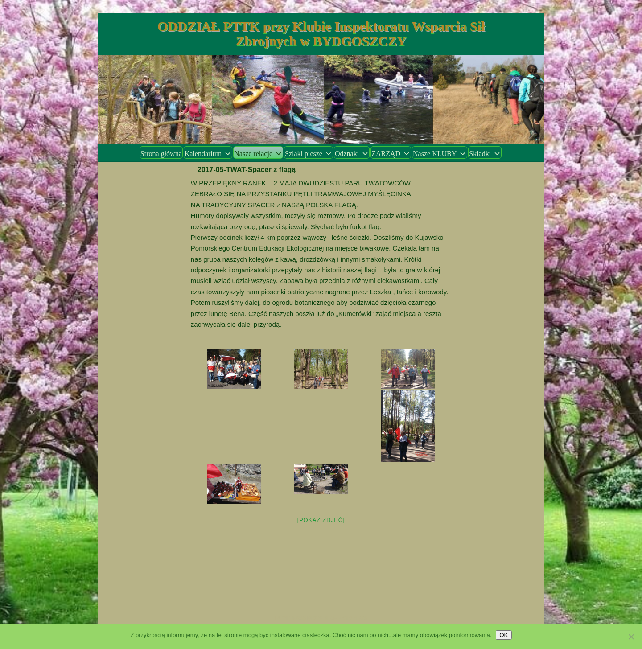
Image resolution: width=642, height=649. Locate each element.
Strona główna (161, 153)
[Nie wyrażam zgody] (630, 636)
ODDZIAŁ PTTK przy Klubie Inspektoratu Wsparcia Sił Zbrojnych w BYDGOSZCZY (321, 33)
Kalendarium (208, 153)
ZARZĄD (390, 153)
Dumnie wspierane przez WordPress (321, 618)
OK (503, 635)
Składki (485, 153)
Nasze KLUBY (439, 153)
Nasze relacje (258, 153)
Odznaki (352, 153)
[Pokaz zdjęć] (321, 520)
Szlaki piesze (308, 153)
